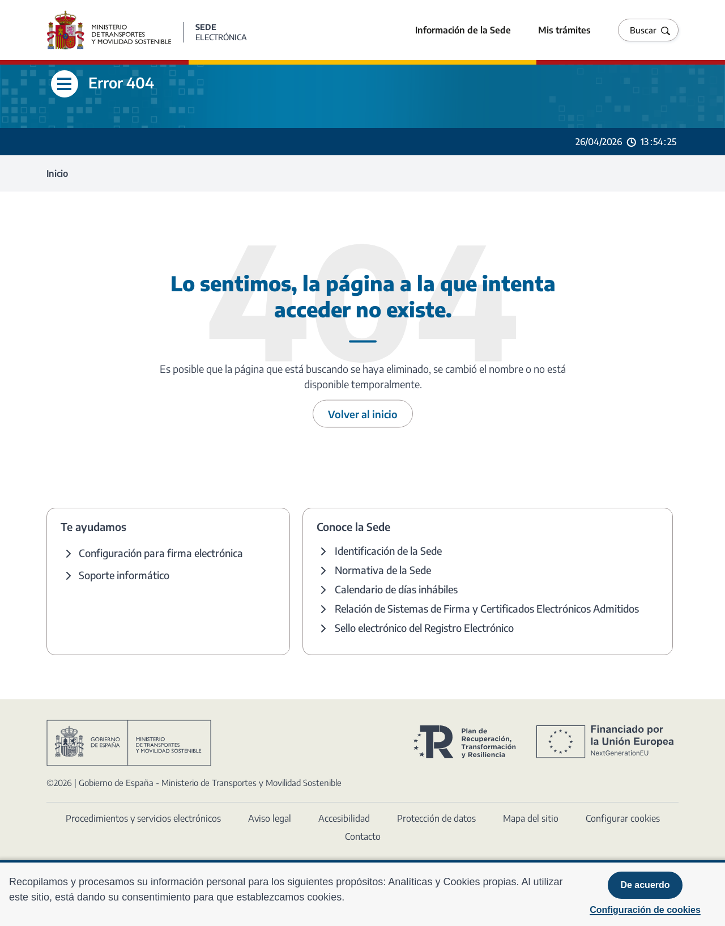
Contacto (363, 836)
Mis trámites (564, 30)
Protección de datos (436, 818)
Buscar (643, 30)
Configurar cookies (623, 818)
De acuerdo (644, 885)
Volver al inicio (363, 413)
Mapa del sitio (530, 818)
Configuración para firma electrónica (161, 552)
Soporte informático (124, 574)
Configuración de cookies (645, 910)
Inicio (57, 173)
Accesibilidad (344, 818)
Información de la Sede (463, 30)
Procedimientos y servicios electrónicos (143, 818)
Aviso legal (269, 818)
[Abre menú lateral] (64, 83)
